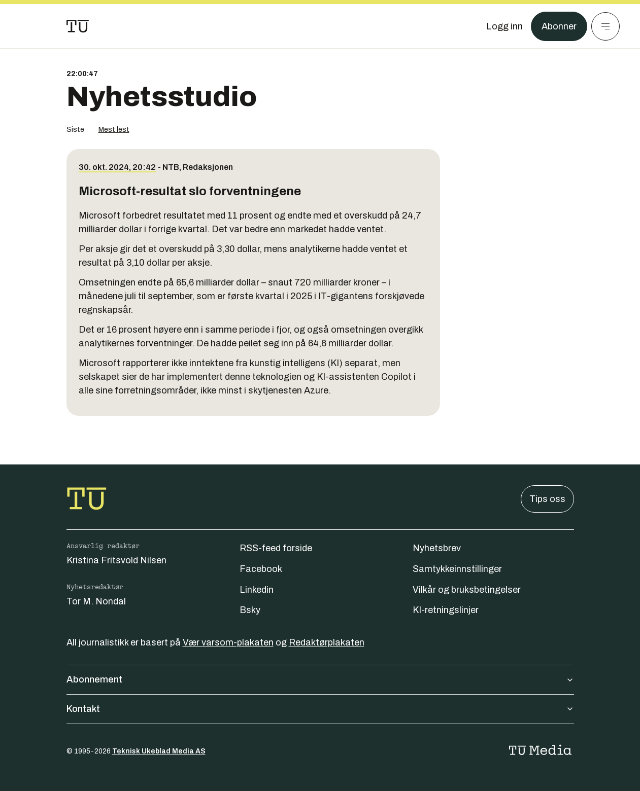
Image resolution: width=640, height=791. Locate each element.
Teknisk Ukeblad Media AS (159, 751)
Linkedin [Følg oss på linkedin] (257, 590)
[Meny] (605, 26)
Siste (75, 129)
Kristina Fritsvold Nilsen (116, 560)
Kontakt (320, 709)
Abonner (559, 26)
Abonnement (320, 679)
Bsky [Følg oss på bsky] (250, 610)
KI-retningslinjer (446, 610)
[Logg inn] (504, 26)
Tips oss (547, 499)
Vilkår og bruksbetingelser (467, 590)
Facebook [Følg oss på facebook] (261, 569)
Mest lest (113, 129)
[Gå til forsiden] (77, 26)
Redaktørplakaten (326, 642)
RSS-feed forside (276, 548)
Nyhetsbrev (437, 548)
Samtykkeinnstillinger (457, 569)
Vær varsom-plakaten (228, 642)
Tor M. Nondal (96, 601)
